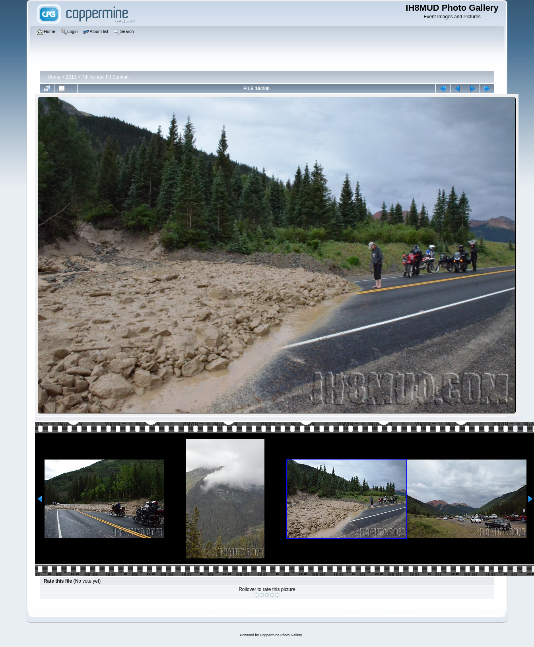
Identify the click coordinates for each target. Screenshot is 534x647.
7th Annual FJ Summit (105, 77)
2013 (71, 77)
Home (54, 77)
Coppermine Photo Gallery (281, 635)
